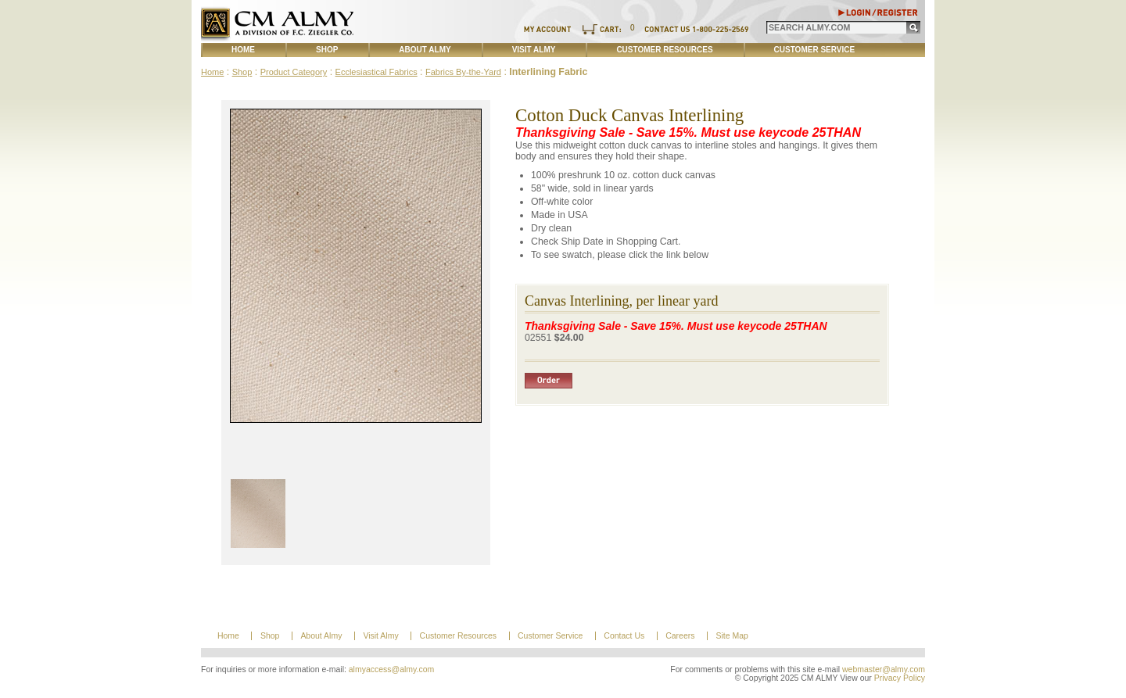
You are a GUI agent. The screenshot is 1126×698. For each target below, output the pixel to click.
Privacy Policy (899, 678)
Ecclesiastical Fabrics (376, 72)
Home (243, 49)
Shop (327, 49)
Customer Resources (664, 49)
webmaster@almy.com (883, 669)
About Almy (424, 49)
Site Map (731, 636)
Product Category (294, 72)
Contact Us (624, 636)
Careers (679, 636)
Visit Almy (534, 49)
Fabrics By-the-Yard (463, 72)
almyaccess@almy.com (392, 669)
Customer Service (814, 49)
